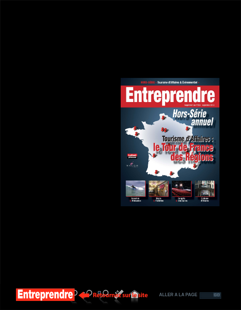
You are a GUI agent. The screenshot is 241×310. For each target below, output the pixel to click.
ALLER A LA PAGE (178, 294)
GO (217, 295)
